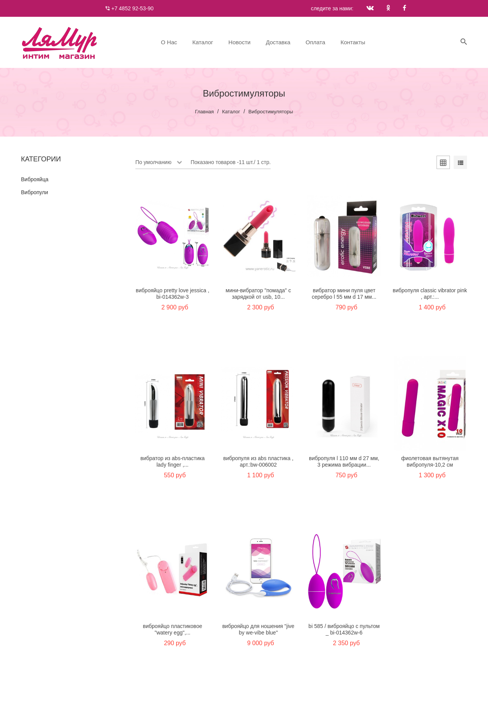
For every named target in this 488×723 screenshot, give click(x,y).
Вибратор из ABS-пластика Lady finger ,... (172, 461)
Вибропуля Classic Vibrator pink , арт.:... (430, 293)
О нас (169, 42)
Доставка (278, 42)
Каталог (203, 42)
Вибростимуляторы (271, 111)
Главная (204, 111)
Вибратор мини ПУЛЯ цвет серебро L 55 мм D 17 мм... (344, 293)
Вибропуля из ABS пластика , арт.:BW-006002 (258, 461)
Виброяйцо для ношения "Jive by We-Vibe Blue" (258, 629)
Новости (239, 42)
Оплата (316, 42)
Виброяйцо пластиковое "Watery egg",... (172, 629)
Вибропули (34, 192)
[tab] (443, 164)
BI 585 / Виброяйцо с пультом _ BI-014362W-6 (344, 629)
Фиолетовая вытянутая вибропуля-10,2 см (430, 461)
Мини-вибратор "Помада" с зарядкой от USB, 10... (258, 293)
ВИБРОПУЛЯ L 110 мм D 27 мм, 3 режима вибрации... (344, 461)
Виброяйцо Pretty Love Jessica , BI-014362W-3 (172, 293)
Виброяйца (34, 179)
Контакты (352, 42)
